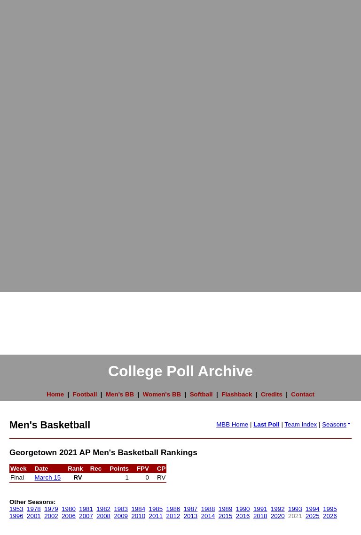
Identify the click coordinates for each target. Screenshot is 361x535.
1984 (138, 508)
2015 (226, 515)
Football (85, 394)
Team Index (300, 424)
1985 (156, 508)
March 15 (48, 477)
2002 (51, 515)
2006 (69, 515)
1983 (121, 508)
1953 (16, 508)
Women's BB (162, 394)
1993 (295, 508)
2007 (86, 515)
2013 (191, 515)
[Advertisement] (37, 141)
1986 (173, 508)
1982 (103, 508)
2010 (138, 515)
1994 (313, 508)
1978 (34, 508)
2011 (156, 515)
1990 (243, 508)
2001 (34, 515)
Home (55, 394)
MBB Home (232, 424)
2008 (103, 515)
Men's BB (120, 394)
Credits (272, 394)
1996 (16, 515)
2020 (278, 515)
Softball (201, 394)
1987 (191, 508)
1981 (86, 508)
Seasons (337, 424)
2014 (208, 515)
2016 (243, 515)
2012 (173, 515)
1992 (278, 508)
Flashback (236, 394)
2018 (260, 515)
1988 (208, 508)
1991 (260, 508)
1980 (69, 508)
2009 (121, 515)
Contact (302, 394)
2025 (313, 515)
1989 (226, 508)
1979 (51, 508)
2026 (330, 515)
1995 (330, 508)
